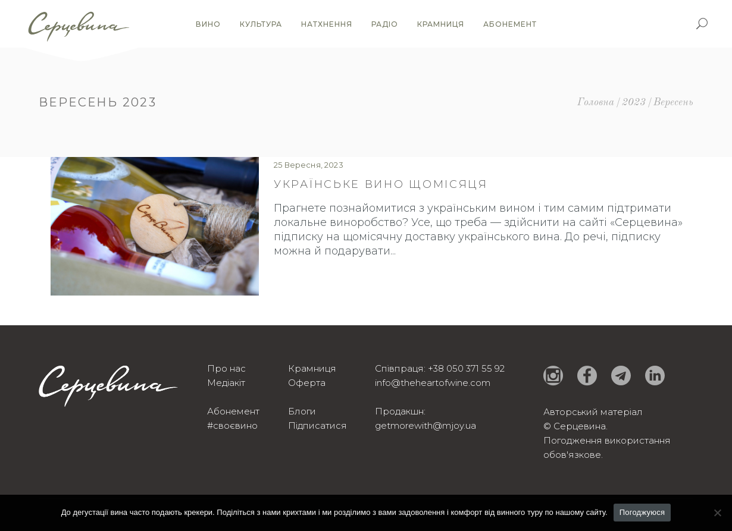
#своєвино (232, 425)
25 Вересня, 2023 (308, 164)
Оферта (307, 382)
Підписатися (317, 425)
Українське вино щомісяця (381, 184)
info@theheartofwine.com (432, 382)
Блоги (302, 411)
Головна (595, 103)
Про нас (226, 368)
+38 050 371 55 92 (466, 368)
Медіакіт (226, 382)
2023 (634, 103)
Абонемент (233, 411)
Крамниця (312, 368)
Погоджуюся (642, 512)
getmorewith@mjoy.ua (425, 425)
